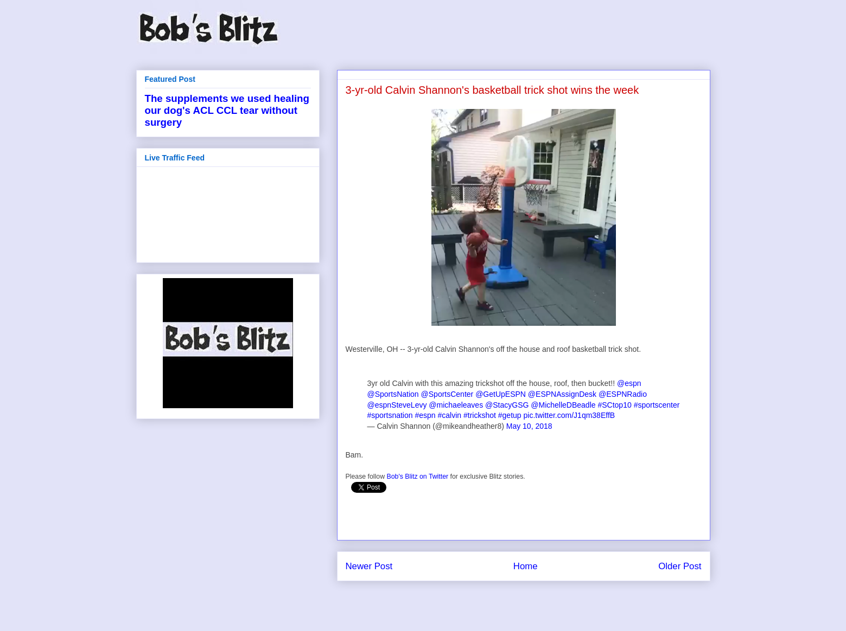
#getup (509, 415)
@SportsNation (393, 394)
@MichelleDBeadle (563, 405)
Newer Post (369, 566)
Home (525, 566)
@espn (629, 383)
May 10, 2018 (529, 426)
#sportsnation (390, 415)
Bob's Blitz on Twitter (417, 476)
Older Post (679, 566)
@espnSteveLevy (397, 405)
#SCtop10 (614, 405)
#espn (425, 415)
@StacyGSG (507, 405)
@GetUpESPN (500, 394)
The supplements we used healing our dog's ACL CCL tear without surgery (227, 110)
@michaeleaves (456, 405)
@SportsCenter (447, 394)
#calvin (450, 415)
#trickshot (479, 415)
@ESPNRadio (623, 394)
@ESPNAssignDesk (562, 394)
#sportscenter (657, 405)
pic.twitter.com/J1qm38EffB (569, 415)
